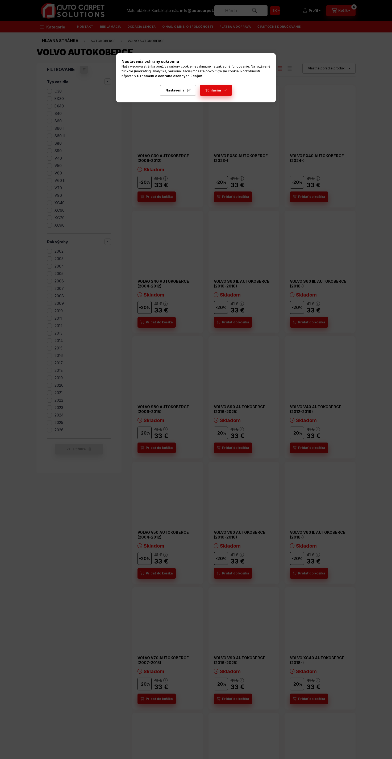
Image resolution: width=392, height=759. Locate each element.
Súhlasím (213, 90)
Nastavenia (175, 90)
